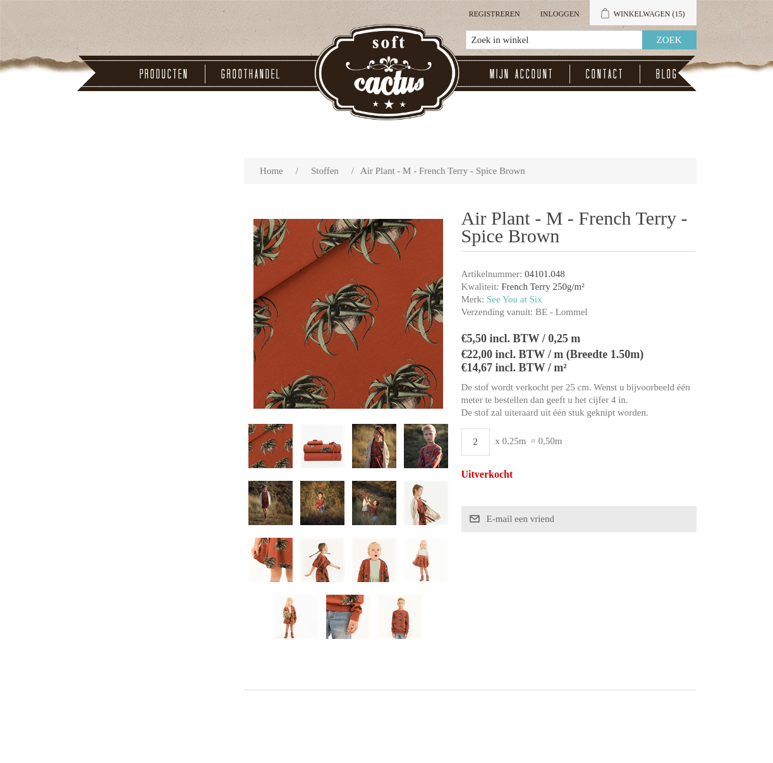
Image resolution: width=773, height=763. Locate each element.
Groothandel (251, 73)
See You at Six (514, 299)
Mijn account (522, 73)
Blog (667, 73)
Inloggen (560, 13)
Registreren (494, 13)
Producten (164, 73)
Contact (605, 73)
